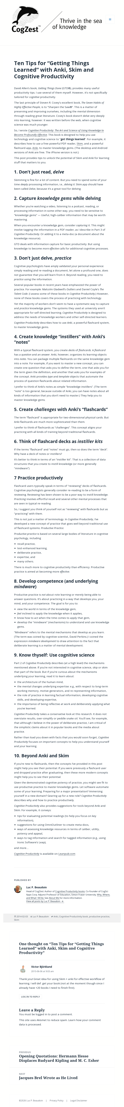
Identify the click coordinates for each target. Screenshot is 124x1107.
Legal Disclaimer (78, 1100)
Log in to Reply (30, 996)
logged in (41, 1014)
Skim (80, 143)
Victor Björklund (41, 967)
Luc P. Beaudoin (41, 916)
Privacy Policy (57, 1100)
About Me (54, 897)
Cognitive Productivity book (73, 916)
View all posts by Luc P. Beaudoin (43, 901)
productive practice (99, 916)
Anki (35, 148)
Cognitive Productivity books (70, 891)
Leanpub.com (66, 853)
